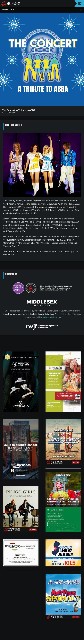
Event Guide (8, 10)
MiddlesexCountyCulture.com (49, 317)
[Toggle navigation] (80, 3)
